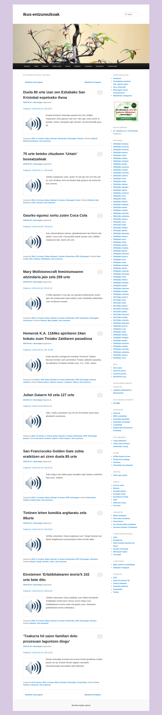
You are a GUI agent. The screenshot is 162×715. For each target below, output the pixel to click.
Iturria (68, 66)
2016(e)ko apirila (120, 340)
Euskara (47, 438)
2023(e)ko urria (119, 178)
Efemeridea (62, 139)
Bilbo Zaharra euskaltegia (124, 565)
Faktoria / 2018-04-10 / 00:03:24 (37, 529)
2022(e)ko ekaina (120, 202)
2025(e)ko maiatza (120, 144)
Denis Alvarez (43, 382)
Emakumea (84, 318)
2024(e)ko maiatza (120, 161)
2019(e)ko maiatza (120, 265)
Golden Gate (35, 500)
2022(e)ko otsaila (120, 210)
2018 (33, 139)
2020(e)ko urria (119, 239)
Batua (47, 139)
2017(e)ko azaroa (120, 297)
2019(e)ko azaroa (120, 256)
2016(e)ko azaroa (120, 326)
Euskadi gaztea (119, 491)
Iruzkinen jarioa (119, 374)
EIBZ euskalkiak (120, 416)
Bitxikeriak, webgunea (122, 96)
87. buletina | (118, 131)
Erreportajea (82, 682)
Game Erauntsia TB (121, 580)
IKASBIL (116, 403)
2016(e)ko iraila (119, 332)
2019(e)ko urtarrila (121, 271)
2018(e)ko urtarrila (121, 294)
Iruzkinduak (112, 66)
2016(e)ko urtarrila (121, 349)
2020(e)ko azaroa (120, 236)
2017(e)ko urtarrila (121, 320)
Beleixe (116, 488)
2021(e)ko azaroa (120, 219)
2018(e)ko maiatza (120, 283)
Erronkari (40, 438)
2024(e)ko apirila (120, 164)
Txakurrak (34, 685)
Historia (80, 139)
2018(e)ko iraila (119, 277)
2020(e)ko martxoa (121, 254)
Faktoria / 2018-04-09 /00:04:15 (37, 406)
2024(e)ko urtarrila (121, 173)
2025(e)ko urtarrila (121, 150)
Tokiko (116, 592)
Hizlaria (45, 66)
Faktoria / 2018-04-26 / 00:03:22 (37, 288)
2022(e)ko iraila (119, 199)
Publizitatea (45, 259)
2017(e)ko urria (119, 300)
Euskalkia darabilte (121, 419)
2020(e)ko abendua (121, 233)
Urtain (33, 203)
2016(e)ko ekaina (120, 335)
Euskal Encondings (121, 459)
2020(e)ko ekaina (120, 245)
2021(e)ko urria (119, 222)
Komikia (45, 562)
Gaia (36, 66)
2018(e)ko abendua (121, 274)
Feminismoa (28, 320)
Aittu (115, 537)
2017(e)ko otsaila (120, 317)
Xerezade (117, 555)
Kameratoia (118, 521)
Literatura (27, 382)
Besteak (54, 139)
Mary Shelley (53, 320)
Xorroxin (117, 506)
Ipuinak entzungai (120, 549)
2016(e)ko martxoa (121, 343)
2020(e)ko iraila (119, 242)
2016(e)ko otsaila (120, 346)
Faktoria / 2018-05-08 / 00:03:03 (37, 226)
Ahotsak (116, 413)
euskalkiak (117, 425)
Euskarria (100, 66)
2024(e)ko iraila (119, 155)
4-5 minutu (40, 200)
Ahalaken (117, 78)
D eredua (61, 200)
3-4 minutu (40, 139)
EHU (31, 259)
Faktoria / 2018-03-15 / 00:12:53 (37, 652)
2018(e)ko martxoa (121, 288)
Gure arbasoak (119, 87)
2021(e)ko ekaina (120, 228)
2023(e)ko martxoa (121, 193)
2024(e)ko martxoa (121, 167)
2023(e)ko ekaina (120, 184)
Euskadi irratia (119, 494)
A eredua (88, 66)
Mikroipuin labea (120, 552)
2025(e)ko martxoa (121, 147)
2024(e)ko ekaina (120, 158)
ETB (115, 578)
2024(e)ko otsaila (120, 170)
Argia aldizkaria (119, 441)
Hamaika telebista (120, 586)
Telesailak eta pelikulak (123, 465)
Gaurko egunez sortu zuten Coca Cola (55, 215)
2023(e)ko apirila (120, 190)
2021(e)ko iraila (119, 225)
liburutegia (37, 102)
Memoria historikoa (30, 141)
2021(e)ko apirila (120, 230)
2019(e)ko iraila (119, 262)
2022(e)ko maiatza (120, 204)
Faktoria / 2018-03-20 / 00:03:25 (37, 591)
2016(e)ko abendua (121, 323)
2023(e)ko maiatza (120, 187)
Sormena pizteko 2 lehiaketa (125, 527)
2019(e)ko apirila (120, 268)
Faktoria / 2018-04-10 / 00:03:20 (37, 467)
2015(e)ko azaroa (120, 355)
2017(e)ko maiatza (120, 309)
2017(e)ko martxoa (121, 314)
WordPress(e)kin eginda (81, 705)
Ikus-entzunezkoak (41, 14)
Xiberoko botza (119, 503)
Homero (60, 382)
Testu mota (57, 66)
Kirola (77, 200)
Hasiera (27, 66)
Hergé (39, 562)
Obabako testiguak (121, 568)
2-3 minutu (35, 380)
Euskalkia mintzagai (121, 422)
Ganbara (117, 462)
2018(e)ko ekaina (120, 280)
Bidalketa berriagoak (94, 82)
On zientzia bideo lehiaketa (124, 524)
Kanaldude (117, 589)
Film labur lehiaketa (121, 518)
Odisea (75, 382)
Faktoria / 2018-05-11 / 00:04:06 (37, 170)
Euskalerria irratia (120, 497)
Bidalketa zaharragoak (33, 82)
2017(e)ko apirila (120, 312)
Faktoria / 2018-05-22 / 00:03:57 (37, 108)
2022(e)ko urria (119, 196)
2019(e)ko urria (119, 260)
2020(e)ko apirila (120, 251)
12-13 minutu (36, 682)
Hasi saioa (117, 368)
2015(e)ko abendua (121, 352)
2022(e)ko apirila (120, 207)
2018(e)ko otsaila (120, 291)
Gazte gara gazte (120, 475)
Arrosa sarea (118, 485)
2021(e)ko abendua (121, 216)
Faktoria (94, 139)
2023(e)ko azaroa (120, 176)
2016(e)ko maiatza (120, 338)
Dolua (96, 682)
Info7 (115, 500)
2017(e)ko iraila (119, 303)
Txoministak (132, 131)
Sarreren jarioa (119, 371)
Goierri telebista (120, 583)
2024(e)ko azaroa (120, 152)
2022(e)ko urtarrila (121, 213)
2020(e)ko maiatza (120, 248)
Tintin (52, 562)
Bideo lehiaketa (119, 516)
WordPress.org (119, 377)
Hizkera (77, 66)
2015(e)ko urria (119, 358)
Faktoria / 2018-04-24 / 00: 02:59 (38, 350)
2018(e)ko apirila (120, 286)
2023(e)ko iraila (119, 181)
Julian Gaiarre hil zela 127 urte (48, 395)
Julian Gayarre (64, 438)
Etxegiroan (117, 540)
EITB (77, 256)
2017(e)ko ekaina (120, 306)
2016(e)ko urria (119, 329)
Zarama (40, 203)
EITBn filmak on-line (121, 456)
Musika (26, 438)
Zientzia (93, 621)
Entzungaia (72, 139)
